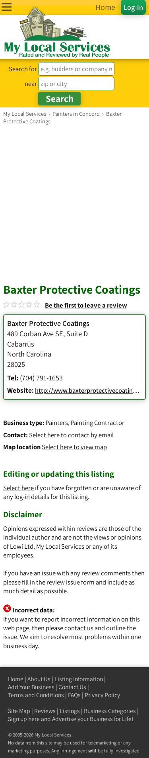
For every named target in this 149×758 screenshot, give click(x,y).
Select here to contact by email (71, 435)
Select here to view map (74, 446)
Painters (57, 422)
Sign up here (24, 719)
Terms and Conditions (36, 695)
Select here (18, 487)
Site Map (19, 711)
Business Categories (110, 711)
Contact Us (72, 687)
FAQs (74, 695)
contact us (78, 628)
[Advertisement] (74, 203)
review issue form (70, 582)
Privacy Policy (102, 695)
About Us (38, 679)
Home (15, 679)
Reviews (45, 711)
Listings (70, 711)
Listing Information (78, 679)
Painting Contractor (97, 422)
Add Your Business (31, 687)
